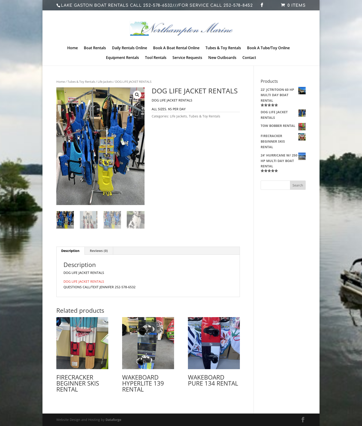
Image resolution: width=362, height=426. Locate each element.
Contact (249, 58)
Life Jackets (105, 82)
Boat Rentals (95, 48)
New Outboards (222, 58)
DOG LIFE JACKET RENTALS (83, 281)
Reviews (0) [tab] (99, 250)
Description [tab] (70, 250)
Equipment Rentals (122, 58)
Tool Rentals (155, 58)
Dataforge (113, 419)
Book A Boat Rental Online (176, 48)
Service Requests (187, 58)
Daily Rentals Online (129, 48)
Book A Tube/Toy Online (268, 48)
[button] (137, 95)
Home (72, 48)
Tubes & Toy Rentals (223, 48)
